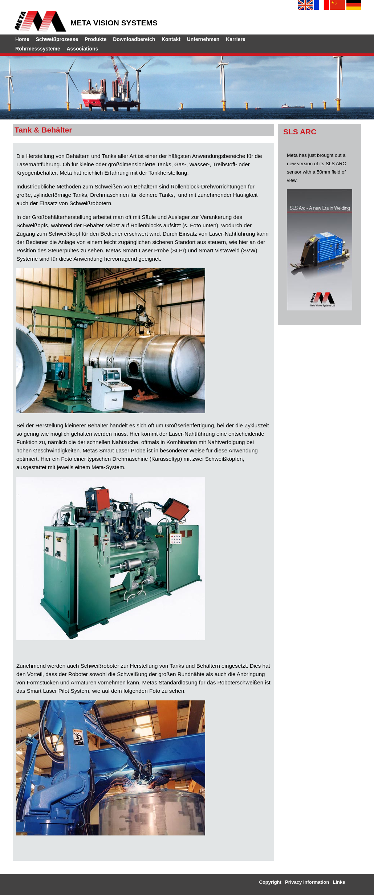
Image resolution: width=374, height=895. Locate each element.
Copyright (270, 882)
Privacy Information (307, 882)
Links (339, 882)
